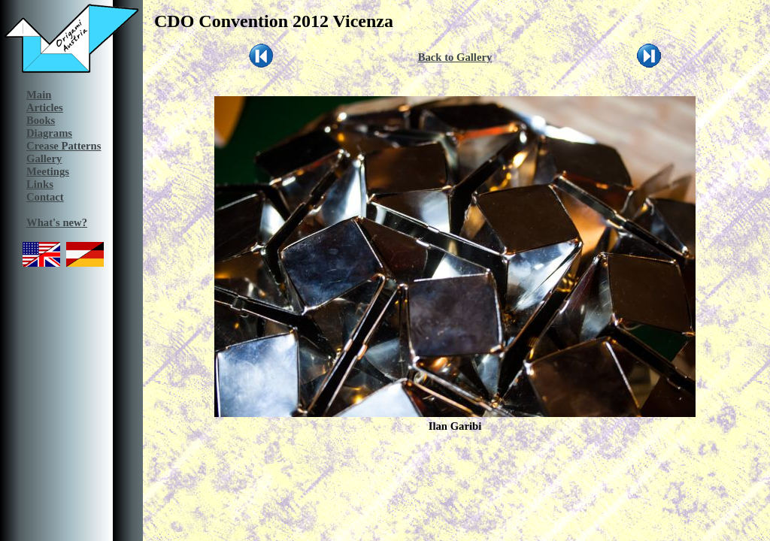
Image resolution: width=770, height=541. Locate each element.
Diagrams (49, 133)
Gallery (44, 159)
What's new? (56, 222)
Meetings (47, 171)
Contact (45, 197)
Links (39, 184)
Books (40, 120)
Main (38, 95)
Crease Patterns (63, 146)
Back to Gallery (455, 57)
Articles (44, 107)
